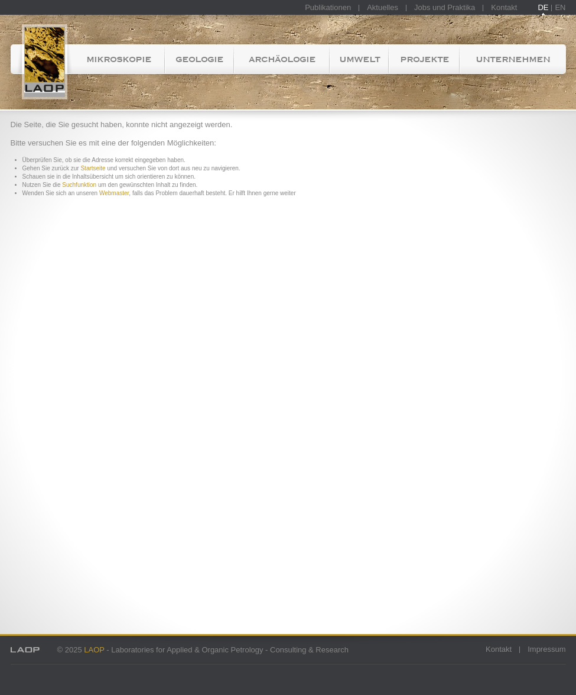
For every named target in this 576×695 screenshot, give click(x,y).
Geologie (199, 59)
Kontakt (504, 7)
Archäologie (282, 59)
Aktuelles (382, 7)
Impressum (546, 649)
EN (560, 7)
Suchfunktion (79, 185)
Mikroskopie (118, 59)
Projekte (424, 59)
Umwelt (359, 59)
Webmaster (114, 193)
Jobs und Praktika (444, 7)
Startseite (42, 59)
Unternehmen (513, 59)
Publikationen (328, 7)
